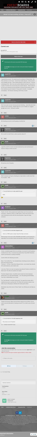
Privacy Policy (23, 415)
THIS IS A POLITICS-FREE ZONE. (18, 42)
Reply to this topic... (8, 358)
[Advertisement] (18, 27)
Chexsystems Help (14, 51)
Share (9, 366)
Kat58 (6, 141)
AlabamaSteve (9, 246)
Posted (10, 75)
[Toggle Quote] (3, 191)
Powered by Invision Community (18, 424)
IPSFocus (13, 415)
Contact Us (29, 415)
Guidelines (2, 435)
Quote (5, 95)
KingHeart (7, 207)
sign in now (29, 349)
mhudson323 (10, 400)
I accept (33, 434)
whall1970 (4, 50)
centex (7, 116)
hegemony (8, 129)
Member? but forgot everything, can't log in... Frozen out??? (17, 14)
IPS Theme (8, 415)
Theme (17, 415)
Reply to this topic (18, 56)
